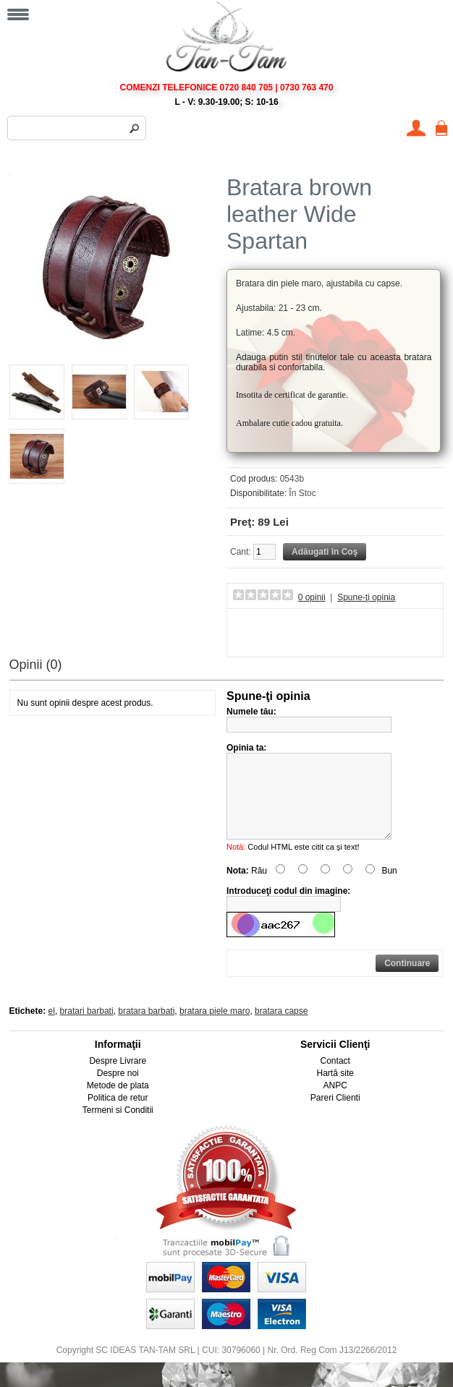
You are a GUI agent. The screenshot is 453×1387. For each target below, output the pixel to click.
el (51, 1028)
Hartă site (335, 1090)
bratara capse (281, 1028)
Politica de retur (118, 1115)
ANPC (335, 1103)
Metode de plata (118, 1103)
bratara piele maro (214, 1028)
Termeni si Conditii (117, 1127)
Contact (335, 1078)
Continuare (407, 981)
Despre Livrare (117, 1078)
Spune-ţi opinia (366, 597)
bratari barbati (87, 1028)
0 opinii (312, 597)
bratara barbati (146, 1028)
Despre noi (118, 1090)
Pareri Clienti (335, 1115)
